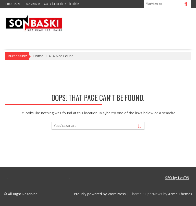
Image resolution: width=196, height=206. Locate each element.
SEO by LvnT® (177, 177)
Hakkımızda (33, 4)
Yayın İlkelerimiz (55, 4)
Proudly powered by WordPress (100, 193)
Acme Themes (180, 193)
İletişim (74, 4)
